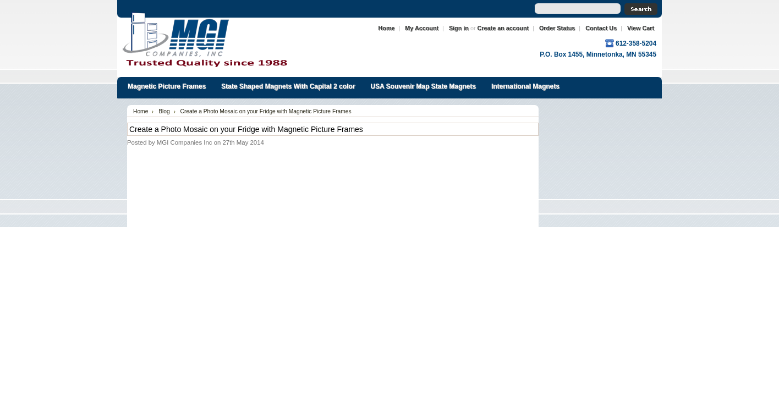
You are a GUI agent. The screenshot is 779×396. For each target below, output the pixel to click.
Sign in (459, 28)
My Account (421, 28)
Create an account (503, 28)
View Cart (640, 28)
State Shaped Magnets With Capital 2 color (288, 86)
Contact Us (601, 28)
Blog (164, 111)
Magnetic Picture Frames (167, 86)
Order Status (557, 28)
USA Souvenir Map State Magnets (423, 86)
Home (386, 28)
